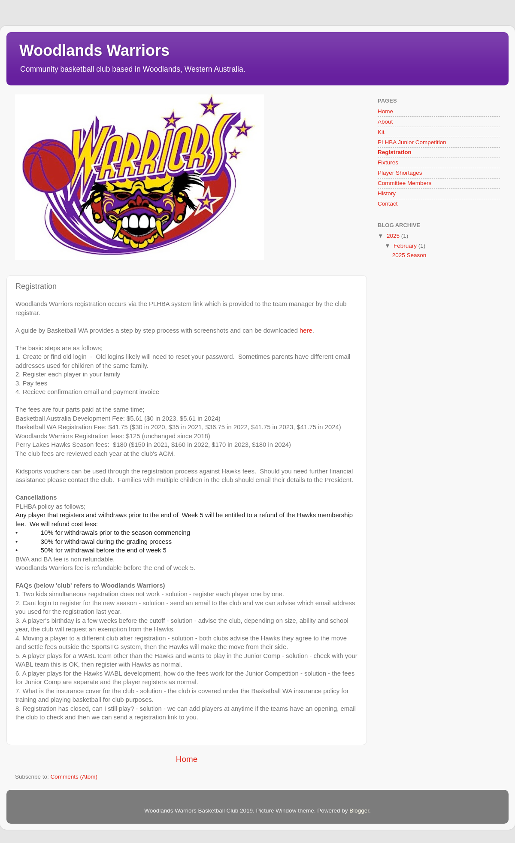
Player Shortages (400, 173)
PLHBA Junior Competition (412, 142)
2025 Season (409, 255)
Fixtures (388, 162)
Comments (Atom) (74, 776)
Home (186, 759)
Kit (381, 132)
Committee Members (404, 183)
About (385, 121)
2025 (394, 236)
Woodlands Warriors (94, 50)
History (387, 193)
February (406, 246)
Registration (395, 152)
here (306, 330)
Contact (388, 203)
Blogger (359, 810)
